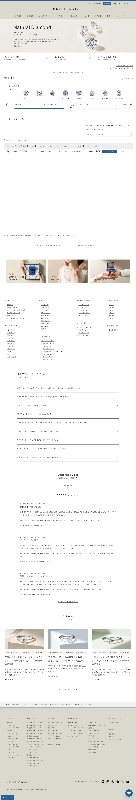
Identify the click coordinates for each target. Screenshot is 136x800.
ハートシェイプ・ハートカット (52, 351)
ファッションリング (15, 755)
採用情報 (92, 752)
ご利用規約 (91, 736)
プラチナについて (32, 752)
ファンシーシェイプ (47, 341)
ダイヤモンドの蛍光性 (34, 747)
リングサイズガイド (33, 766)
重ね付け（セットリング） (35, 730)
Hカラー (112, 307)
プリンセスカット (48, 343)
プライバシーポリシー (95, 738)
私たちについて (93, 722)
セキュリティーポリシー (95, 741)
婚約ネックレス (12, 307)
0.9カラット (11, 349)
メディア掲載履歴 (93, 730)
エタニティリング (14, 738)
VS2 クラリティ (84, 305)
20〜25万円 (45, 313)
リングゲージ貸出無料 (54, 736)
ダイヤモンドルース (13, 313)
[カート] (123, 16)
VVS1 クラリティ (84, 313)
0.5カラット (11, 338)
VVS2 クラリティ (84, 310)
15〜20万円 (45, 310)
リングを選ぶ (109, 151)
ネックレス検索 (13, 744)
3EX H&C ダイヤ (84, 335)
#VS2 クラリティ (89, 520)
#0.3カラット (35, 520)
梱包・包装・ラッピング (55, 733)
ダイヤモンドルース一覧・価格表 (59, 704)
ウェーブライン (13, 736)
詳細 (122, 151)
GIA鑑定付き (113, 330)
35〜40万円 (45, 321)
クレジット (112, 736)
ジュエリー (10, 741)
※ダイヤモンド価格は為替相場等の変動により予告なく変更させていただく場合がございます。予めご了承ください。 (40, 235)
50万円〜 (44, 329)
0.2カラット (11, 330)
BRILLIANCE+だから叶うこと (97, 725)
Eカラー (111, 315)
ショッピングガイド (33, 763)
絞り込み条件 (13, 86)
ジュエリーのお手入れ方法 (35, 760)
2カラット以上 (11, 357)
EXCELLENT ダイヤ (86, 327)
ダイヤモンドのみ (104, 125)
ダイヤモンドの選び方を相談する (121, 68)
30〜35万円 (45, 318)
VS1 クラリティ (84, 307)
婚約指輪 (10, 305)
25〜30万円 (45, 315)
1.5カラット (10, 354)
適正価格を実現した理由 (34, 733)
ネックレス (12, 757)
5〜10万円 (44, 305)
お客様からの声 (73, 725)
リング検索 (12, 725)
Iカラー (111, 305)
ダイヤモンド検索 (14, 728)
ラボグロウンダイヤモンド (15, 318)
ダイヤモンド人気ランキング (87, 246)
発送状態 (88, 125)
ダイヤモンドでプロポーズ (16, 310)
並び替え (90, 135)
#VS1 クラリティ (109, 553)
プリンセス (39, 94)
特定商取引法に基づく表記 (96, 744)
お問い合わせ (94, 781)
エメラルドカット (48, 349)
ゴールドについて (32, 749)
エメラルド (65, 94)
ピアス (11, 749)
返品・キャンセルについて (56, 722)
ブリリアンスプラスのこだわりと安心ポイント (67, 73)
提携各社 (91, 728)
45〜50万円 (45, 326)
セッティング (122, 125)
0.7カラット (11, 343)
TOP (7, 704)
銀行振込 (111, 734)
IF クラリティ (83, 315)
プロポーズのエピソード (75, 728)
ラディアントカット (49, 359)
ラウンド (26, 94)
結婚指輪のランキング (34, 738)
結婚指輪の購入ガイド (34, 736)
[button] (6, 105)
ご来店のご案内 (113, 722)
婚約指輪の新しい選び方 (34, 722)
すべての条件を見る (16, 119)
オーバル (105, 94)
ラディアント (118, 94)
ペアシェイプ (47, 346)
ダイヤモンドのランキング (35, 744)
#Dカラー (23, 556)
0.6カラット (11, 341)
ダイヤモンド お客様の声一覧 (68, 602)
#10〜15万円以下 (46, 520)
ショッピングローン (115, 739)
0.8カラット (11, 346)
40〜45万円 (45, 323)
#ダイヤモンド (24, 520)
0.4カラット (11, 335)
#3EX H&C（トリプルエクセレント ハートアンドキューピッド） (83, 553)
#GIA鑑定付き (58, 520)
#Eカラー (99, 520)
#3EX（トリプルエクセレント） (73, 520)
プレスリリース (94, 733)
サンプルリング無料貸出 (55, 738)
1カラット (10, 351)
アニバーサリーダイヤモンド (77, 730)
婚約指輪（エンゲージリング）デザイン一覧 (28, 704)
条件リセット (127, 78)
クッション (92, 94)
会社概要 (92, 749)
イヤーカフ (12, 752)
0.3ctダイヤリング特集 (75, 733)
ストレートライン (14, 733)
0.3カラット (11, 333)
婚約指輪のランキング (34, 728)
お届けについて (52, 725)
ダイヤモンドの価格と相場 (35, 741)
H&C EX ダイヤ (84, 333)
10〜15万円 (45, 307)
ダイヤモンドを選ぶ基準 (124, 66)
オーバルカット (48, 357)
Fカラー (111, 313)
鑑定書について (32, 755)
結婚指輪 (10, 315)
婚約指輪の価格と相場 (34, 725)
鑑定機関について (32, 757)
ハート (79, 94)
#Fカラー (100, 590)
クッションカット (48, 354)
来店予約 (107, 3)
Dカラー (112, 318)
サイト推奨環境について (95, 747)
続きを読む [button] (17, 46)
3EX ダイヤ (82, 330)
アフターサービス (53, 730)
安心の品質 (51, 728)
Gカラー (112, 310)
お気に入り (7, 797)
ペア (52, 94)
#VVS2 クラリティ (89, 590)
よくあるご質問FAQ (54, 744)
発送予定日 (89, 130)
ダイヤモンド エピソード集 (68, 689)
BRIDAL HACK (72, 722)
